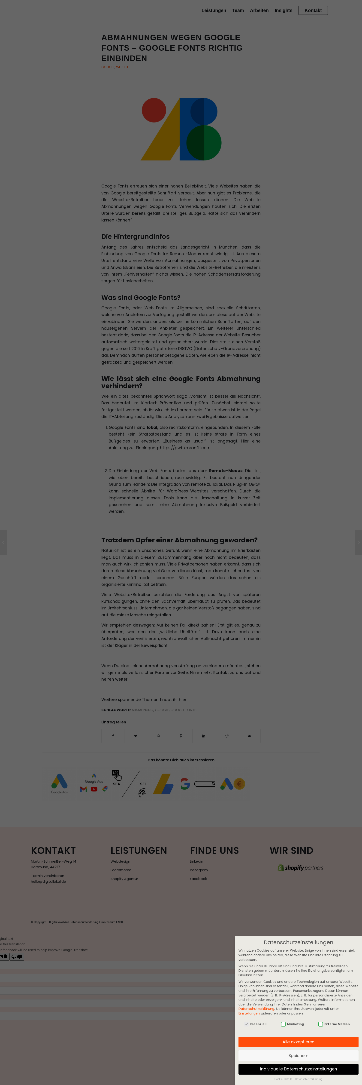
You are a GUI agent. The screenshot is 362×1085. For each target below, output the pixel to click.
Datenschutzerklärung (256, 1008)
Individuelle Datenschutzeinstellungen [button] (298, 1069)
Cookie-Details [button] (284, 1079)
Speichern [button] (298, 1055)
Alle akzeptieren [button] (298, 1042)
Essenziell (255, 1024)
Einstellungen (249, 1013)
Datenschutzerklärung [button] (309, 1079)
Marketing (292, 1024)
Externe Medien (334, 1024)
